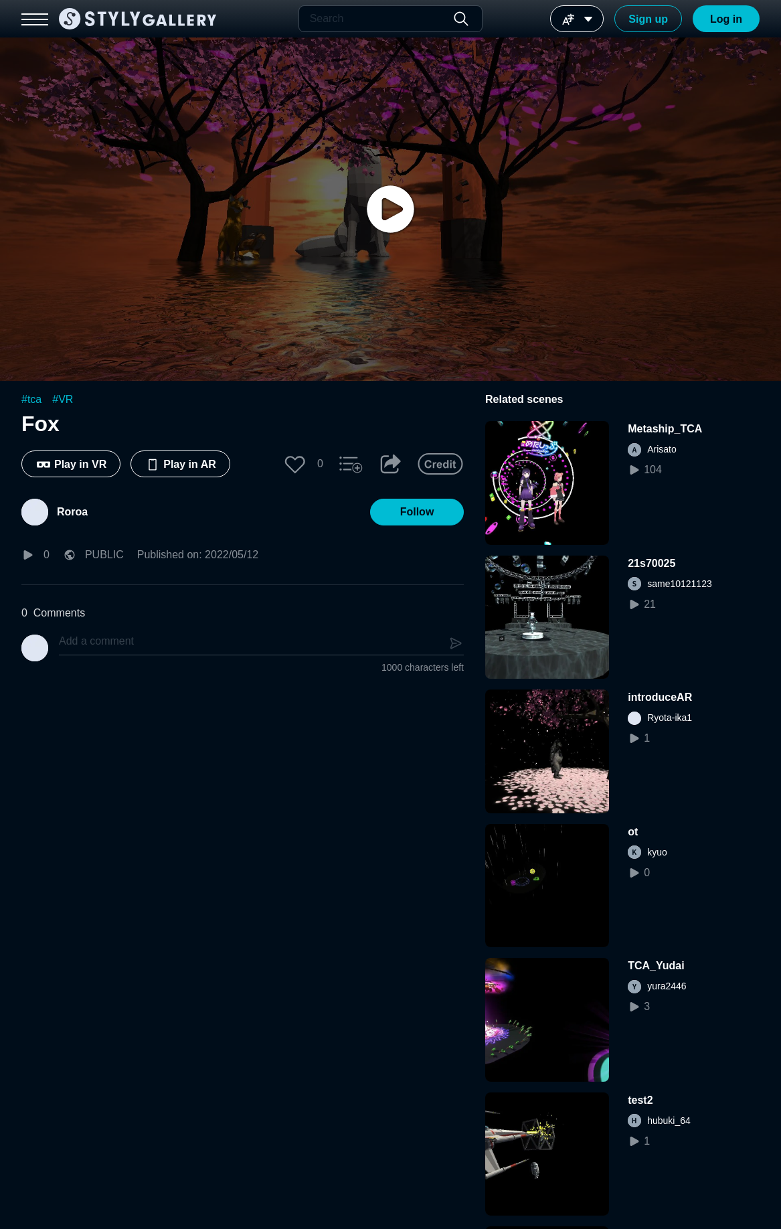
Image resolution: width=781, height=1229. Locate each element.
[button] (295, 463)
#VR (62, 399)
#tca (31, 399)
